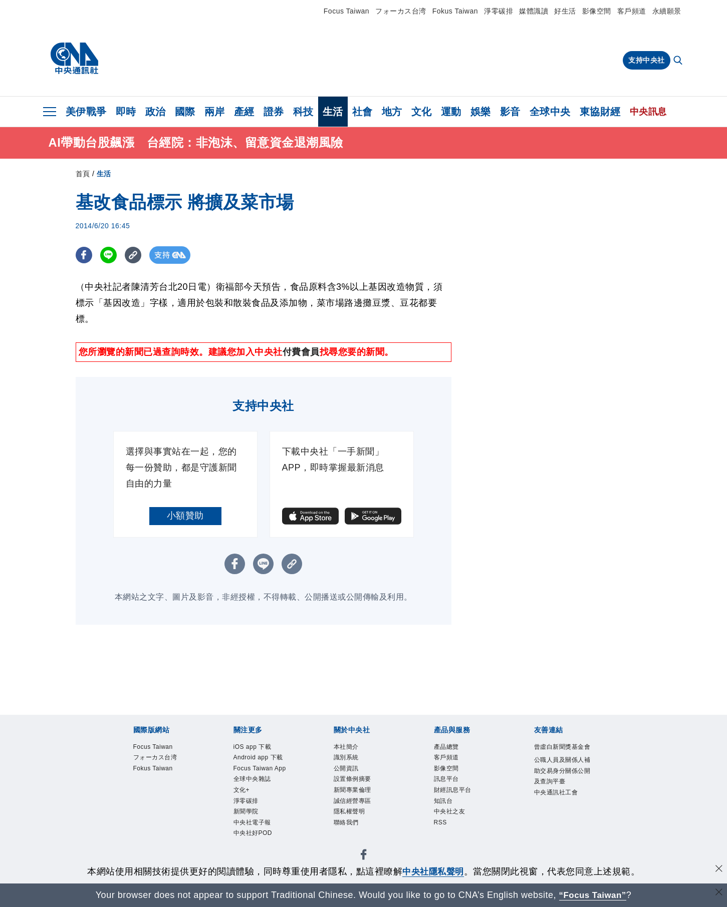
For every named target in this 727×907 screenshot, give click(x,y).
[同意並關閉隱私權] (718, 870)
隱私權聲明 (356, 826)
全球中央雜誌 (259, 813)
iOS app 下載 (259, 748)
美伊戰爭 (86, 111)
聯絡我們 (351, 839)
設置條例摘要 (360, 787)
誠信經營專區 (360, 813)
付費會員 (301, 352)
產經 (244, 111)
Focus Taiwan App (260, 793)
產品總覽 (451, 748)
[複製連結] (135, 255)
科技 (303, 111)
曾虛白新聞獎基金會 (560, 754)
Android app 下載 (263, 767)
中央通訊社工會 (560, 833)
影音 (510, 111)
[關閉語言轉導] (718, 893)
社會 (362, 111)
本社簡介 (351, 748)
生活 (333, 111)
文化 (421, 111)
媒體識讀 (533, 11)
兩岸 (214, 111)
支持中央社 (646, 60)
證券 (274, 111)
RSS (443, 839)
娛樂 (480, 111)
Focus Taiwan (346, 11)
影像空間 (596, 11)
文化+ (244, 826)
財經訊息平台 (460, 800)
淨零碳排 (498, 11)
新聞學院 (251, 852)
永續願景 (666, 11)
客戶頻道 (631, 11)
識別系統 (351, 761)
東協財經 (600, 111)
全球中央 (550, 111)
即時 (126, 111)
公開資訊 (351, 774)
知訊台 (447, 813)
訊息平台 (451, 787)
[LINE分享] (110, 255)
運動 (451, 111)
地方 (392, 111)
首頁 (83, 174)
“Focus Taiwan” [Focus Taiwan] (592, 895)
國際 (185, 111)
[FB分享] (84, 255)
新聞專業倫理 (360, 800)
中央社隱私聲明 (433, 871)
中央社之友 (456, 826)
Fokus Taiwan (455, 11)
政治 (155, 111)
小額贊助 (185, 516)
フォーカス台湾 (400, 11)
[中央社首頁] (74, 58)
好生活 (565, 11)
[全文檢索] (678, 61)
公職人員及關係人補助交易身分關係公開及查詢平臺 (560, 794)
